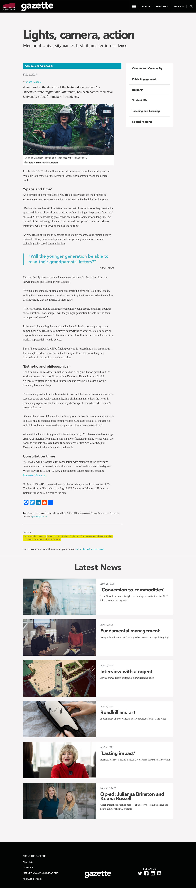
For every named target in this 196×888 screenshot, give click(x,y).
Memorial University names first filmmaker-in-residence (75, 45)
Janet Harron (33, 82)
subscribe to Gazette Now (89, 549)
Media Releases (32, 879)
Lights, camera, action (78, 34)
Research (137, 89)
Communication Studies (57, 536)
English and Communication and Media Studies (91, 536)
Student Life (139, 100)
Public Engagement (144, 79)
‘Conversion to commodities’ (132, 590)
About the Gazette (34, 856)
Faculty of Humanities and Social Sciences (42, 539)
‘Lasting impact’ (117, 753)
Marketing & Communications (40, 873)
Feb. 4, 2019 (30, 74)
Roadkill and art (117, 712)
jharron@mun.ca (39, 516)
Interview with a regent (126, 671)
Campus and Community (34, 536)
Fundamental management (130, 631)
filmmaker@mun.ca (34, 475)
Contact (28, 867)
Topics (27, 532)
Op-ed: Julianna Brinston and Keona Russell (132, 796)
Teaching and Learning (146, 111)
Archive (27, 862)
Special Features (142, 121)
